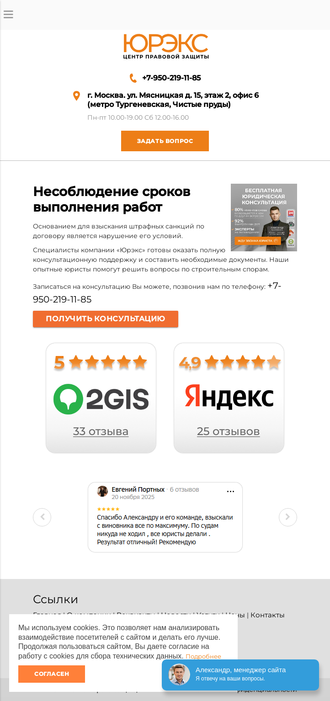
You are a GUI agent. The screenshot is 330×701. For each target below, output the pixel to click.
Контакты (267, 615)
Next (288, 517)
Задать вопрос (157, 141)
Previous (42, 517)
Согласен (51, 673)
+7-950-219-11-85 (171, 78)
